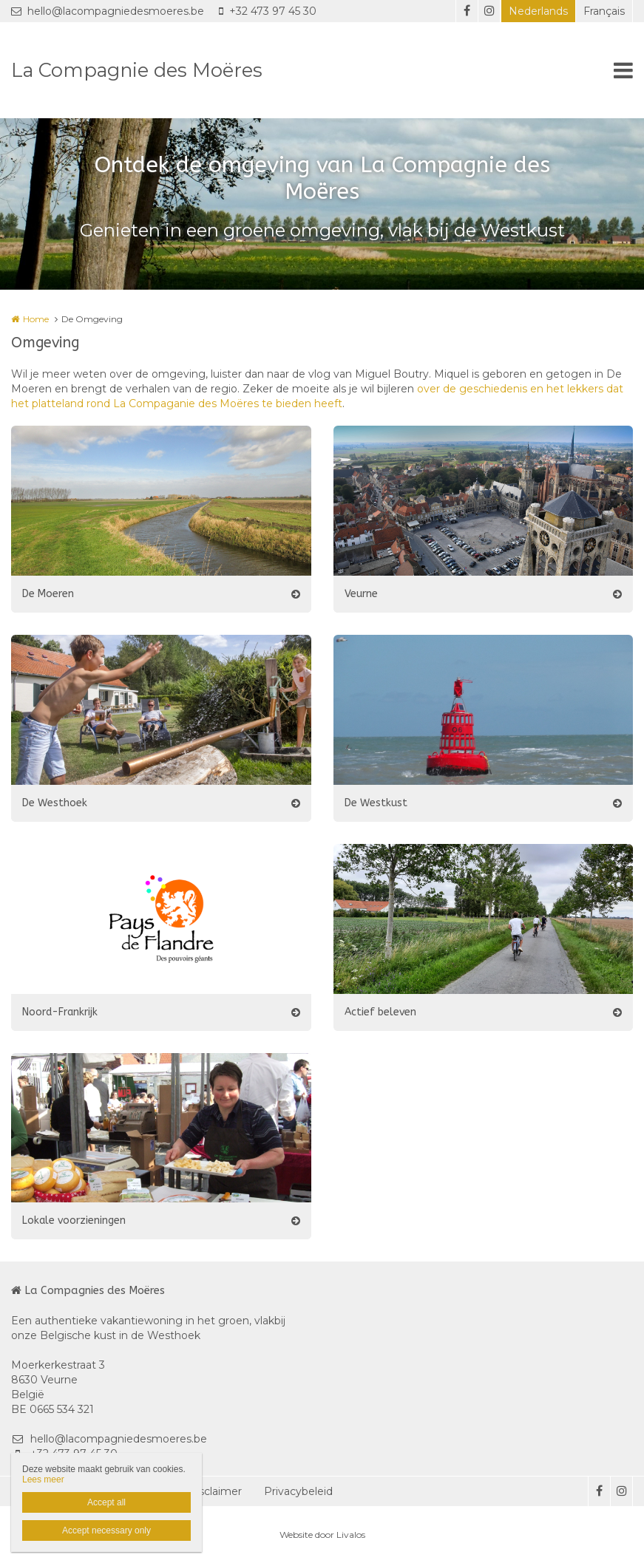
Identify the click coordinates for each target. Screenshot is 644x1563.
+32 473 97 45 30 (267, 11)
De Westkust (376, 803)
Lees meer (43, 1479)
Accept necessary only (106, 1530)
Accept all (106, 1502)
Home (36, 318)
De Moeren (48, 594)
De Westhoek (54, 803)
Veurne (361, 594)
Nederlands (538, 11)
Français (604, 11)
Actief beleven (380, 1012)
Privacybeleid (298, 1491)
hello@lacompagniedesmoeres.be (107, 11)
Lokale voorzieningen (74, 1220)
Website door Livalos (322, 1534)
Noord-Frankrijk (60, 1012)
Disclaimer (215, 1491)
